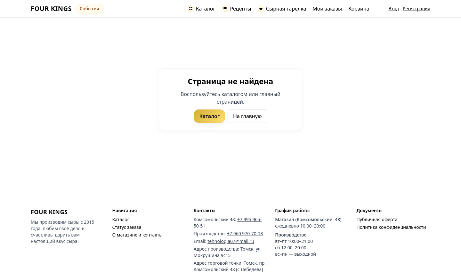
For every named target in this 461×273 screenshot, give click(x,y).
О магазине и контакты (137, 235)
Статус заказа (126, 227)
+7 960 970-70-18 (245, 233)
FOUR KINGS (51, 8)
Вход (394, 8)
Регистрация (416, 8)
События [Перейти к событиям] (89, 8)
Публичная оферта (377, 219)
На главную (247, 116)
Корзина (358, 8)
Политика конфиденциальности (391, 227)
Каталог (209, 116)
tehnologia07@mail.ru (230, 241)
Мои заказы (327, 8)
